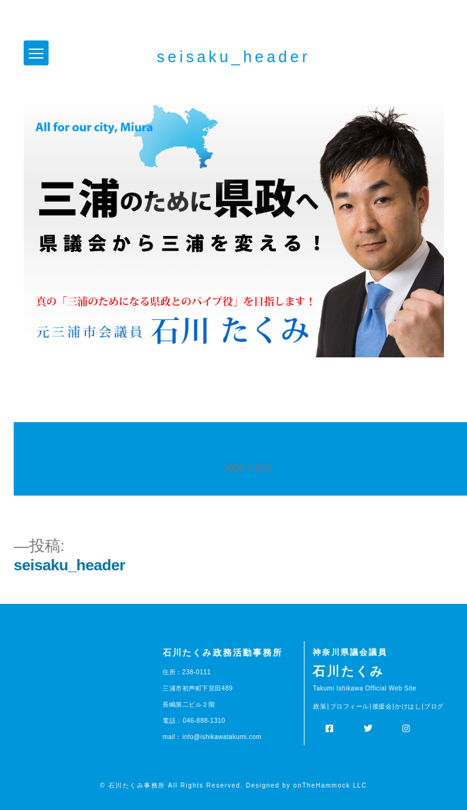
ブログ (434, 706)
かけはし (408, 706)
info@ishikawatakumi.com (222, 736)
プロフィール (349, 706)
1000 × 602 (247, 468)
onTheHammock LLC (330, 785)
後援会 (382, 706)
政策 (319, 706)
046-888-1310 (204, 720)
